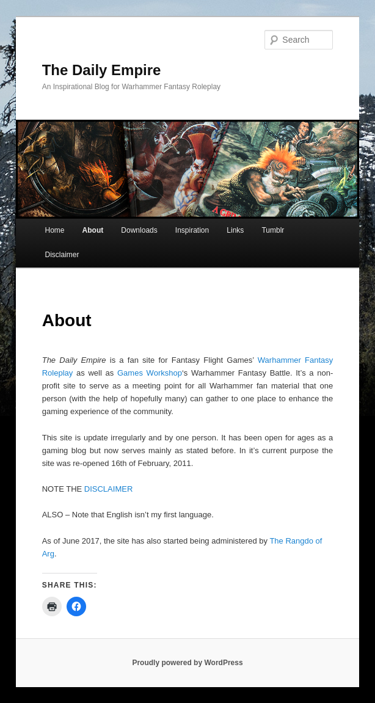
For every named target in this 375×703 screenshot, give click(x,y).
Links (235, 230)
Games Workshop (149, 372)
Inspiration (192, 230)
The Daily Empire (101, 70)
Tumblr (272, 230)
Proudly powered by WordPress (187, 662)
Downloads (139, 230)
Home (55, 230)
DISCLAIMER (108, 489)
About (93, 230)
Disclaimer (62, 254)
